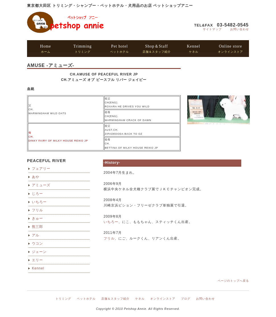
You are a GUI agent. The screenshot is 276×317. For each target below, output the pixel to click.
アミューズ (41, 185)
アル (35, 235)
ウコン (37, 244)
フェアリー (41, 169)
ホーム (45, 48)
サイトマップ (212, 29)
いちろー (39, 202)
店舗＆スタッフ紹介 (157, 48)
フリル (37, 210)
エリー (37, 260)
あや (35, 177)
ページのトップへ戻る (233, 280)
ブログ (185, 298)
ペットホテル (119, 48)
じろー (37, 194)
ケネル (193, 48)
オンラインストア (230, 48)
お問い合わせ (239, 29)
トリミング (82, 48)
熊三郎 (37, 227)
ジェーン (39, 252)
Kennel (38, 268)
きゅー (37, 218)
